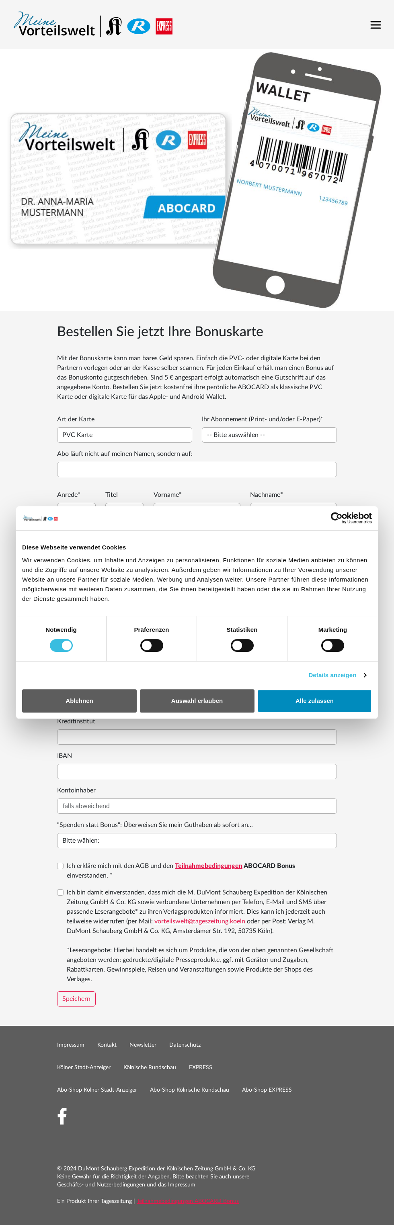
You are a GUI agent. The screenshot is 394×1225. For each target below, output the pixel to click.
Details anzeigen (332, 675)
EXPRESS (200, 1067)
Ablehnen (79, 700)
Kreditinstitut (76, 721)
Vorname (168, 495)
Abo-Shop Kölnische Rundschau (189, 1090)
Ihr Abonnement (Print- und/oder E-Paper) (262, 419)
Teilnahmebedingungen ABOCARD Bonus (188, 1201)
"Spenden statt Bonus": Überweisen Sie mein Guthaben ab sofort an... (155, 825)
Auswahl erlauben (197, 700)
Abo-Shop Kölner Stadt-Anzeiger (97, 1090)
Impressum (70, 1045)
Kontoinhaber (76, 790)
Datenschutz (185, 1045)
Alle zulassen (315, 700)
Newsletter (142, 1045)
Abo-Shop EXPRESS (267, 1090)
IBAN (64, 756)
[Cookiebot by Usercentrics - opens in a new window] (337, 518)
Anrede (68, 495)
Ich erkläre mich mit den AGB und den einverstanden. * (181, 871)
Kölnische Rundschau (149, 1067)
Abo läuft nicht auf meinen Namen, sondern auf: (125, 454)
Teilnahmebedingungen (208, 866)
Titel (111, 495)
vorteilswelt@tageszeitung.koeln (199, 921)
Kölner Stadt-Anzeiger (84, 1067)
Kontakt (107, 1045)
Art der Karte (75, 419)
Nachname (266, 495)
